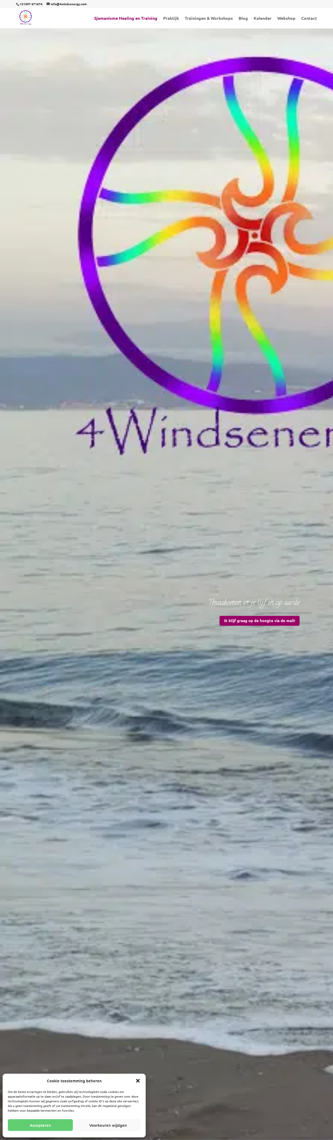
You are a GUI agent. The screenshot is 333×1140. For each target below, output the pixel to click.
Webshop (286, 18)
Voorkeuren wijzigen (108, 1125)
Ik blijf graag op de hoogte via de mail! (253, 618)
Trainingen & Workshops (209, 18)
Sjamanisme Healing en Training (125, 18)
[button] (137, 1080)
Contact (309, 18)
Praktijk (171, 18)
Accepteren (40, 1125)
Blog (243, 18)
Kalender (263, 18)
